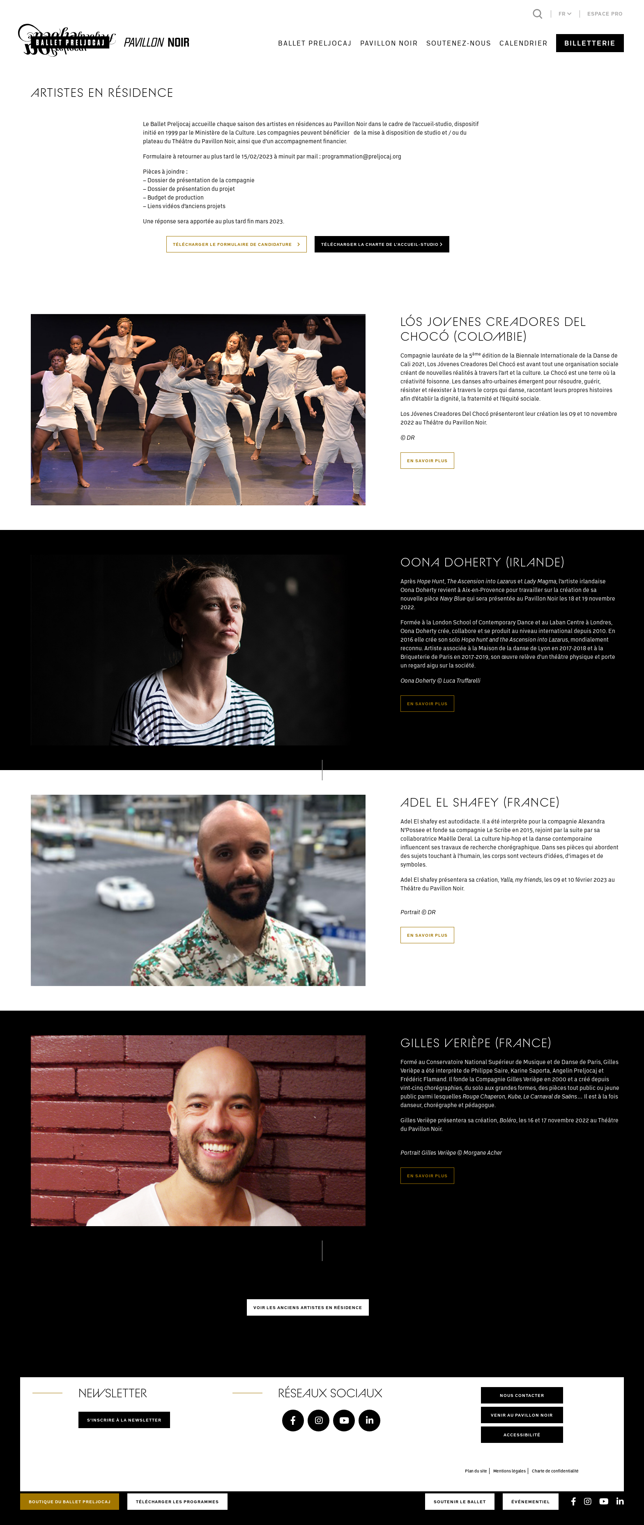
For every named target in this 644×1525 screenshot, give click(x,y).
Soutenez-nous (458, 43)
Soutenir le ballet (460, 1501)
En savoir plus (427, 460)
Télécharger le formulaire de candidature (236, 244)
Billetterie (590, 43)
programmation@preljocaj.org (361, 156)
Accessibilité (522, 1435)
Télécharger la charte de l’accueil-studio (382, 244)
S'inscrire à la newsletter (124, 1420)
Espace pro (605, 13)
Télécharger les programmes (177, 1501)
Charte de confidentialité (555, 1471)
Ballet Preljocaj (315, 43)
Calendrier (523, 43)
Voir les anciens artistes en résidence (307, 1307)
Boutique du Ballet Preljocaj (69, 1501)
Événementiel (530, 1501)
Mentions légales (509, 1471)
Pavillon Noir (389, 43)
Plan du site (476, 1471)
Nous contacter (522, 1395)
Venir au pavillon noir (522, 1415)
